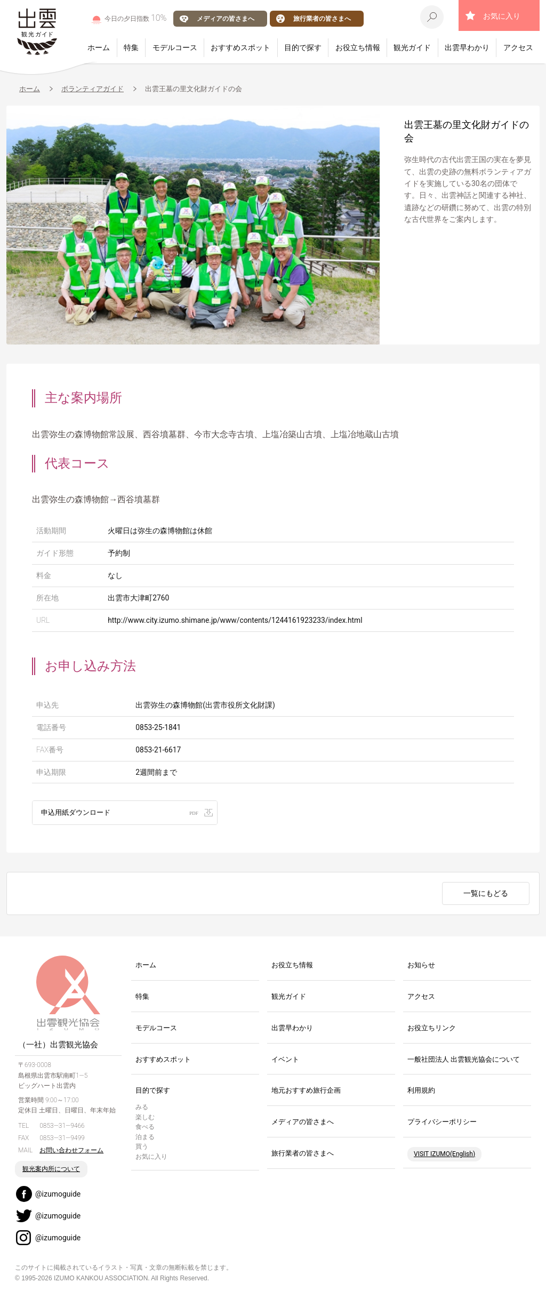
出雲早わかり (467, 47)
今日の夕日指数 (136, 18)
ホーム (98, 47)
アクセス (518, 47)
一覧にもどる (485, 893)
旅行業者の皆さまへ (322, 18)
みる (141, 1107)
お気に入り (501, 16)
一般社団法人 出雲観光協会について (463, 1060)
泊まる (145, 1137)
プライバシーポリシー (442, 1122)
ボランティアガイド (92, 89)
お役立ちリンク (431, 1028)
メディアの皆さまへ (225, 18)
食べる (145, 1127)
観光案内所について (51, 1169)
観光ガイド (412, 47)
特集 (131, 47)
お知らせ (421, 965)
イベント (285, 1060)
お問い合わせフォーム (71, 1150)
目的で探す (303, 47)
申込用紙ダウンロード (78, 812)
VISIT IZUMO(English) (444, 1154)
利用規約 (421, 1091)
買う (141, 1147)
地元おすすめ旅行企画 (306, 1091)
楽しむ (145, 1117)
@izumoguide (58, 1194)
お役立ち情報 (357, 47)
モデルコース (174, 47)
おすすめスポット (240, 47)
